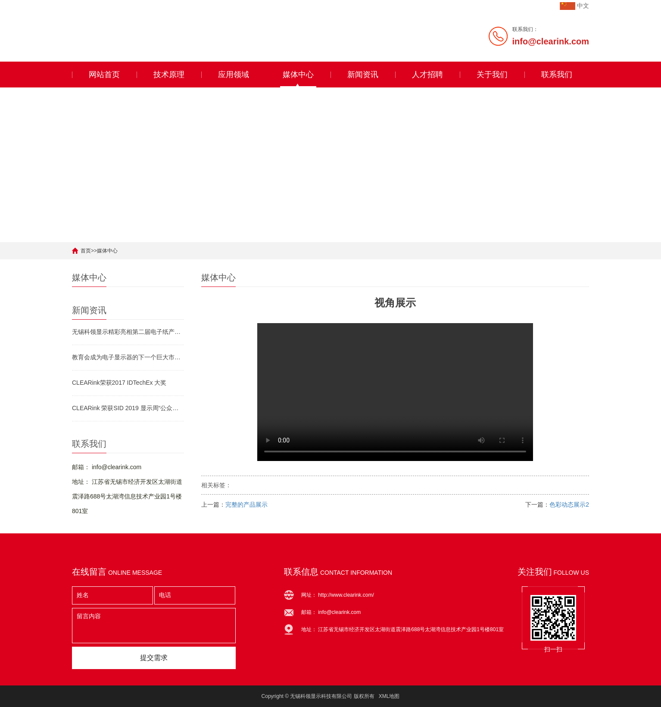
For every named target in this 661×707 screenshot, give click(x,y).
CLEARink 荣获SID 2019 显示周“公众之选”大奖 (128, 408)
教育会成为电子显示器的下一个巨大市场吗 (128, 357)
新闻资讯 (362, 74)
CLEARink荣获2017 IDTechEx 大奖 (119, 382)
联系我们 (556, 74)
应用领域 (233, 74)
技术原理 (168, 74)
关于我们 (492, 74)
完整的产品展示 (246, 504)
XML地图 (389, 696)
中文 (583, 5)
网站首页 (104, 74)
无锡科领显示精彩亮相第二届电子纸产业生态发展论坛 (128, 331)
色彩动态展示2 (569, 504)
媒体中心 (298, 74)
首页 (86, 251)
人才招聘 (427, 74)
